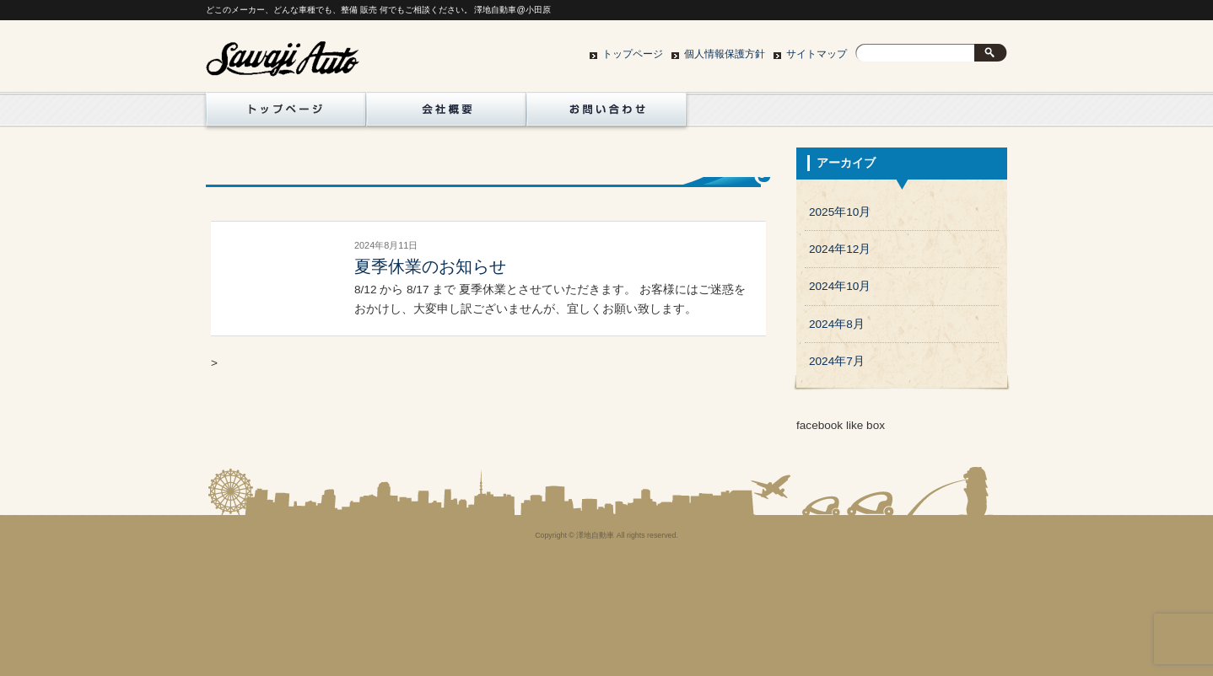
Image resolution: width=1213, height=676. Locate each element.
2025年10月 (840, 212)
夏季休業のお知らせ (430, 266)
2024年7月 (837, 361)
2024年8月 (837, 324)
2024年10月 (840, 286)
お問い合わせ (606, 114)
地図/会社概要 (446, 114)
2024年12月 (840, 249)
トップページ (632, 54)
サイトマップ (816, 54)
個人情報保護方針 (724, 54)
